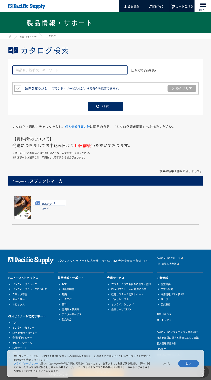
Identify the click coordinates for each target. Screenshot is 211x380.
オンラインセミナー (23, 327)
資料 (64, 304)
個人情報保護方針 (78, 126)
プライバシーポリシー (26, 363)
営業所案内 (167, 289)
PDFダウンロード (51, 204)
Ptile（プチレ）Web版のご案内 (129, 289)
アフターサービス (72, 314)
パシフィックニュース (24, 284)
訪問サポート (19, 348)
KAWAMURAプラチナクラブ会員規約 (177, 332)
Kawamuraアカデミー (25, 333)
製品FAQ (67, 319)
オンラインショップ (122, 304)
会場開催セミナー (22, 338)
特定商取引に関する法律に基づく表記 (178, 338)
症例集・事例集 (70, 309)
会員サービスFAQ (121, 309)
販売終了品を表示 (144, 70)
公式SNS (165, 304)
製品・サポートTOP (31, 36)
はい (188, 363)
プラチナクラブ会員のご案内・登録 (131, 284)
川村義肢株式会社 (166, 264)
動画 (64, 294)
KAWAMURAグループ (168, 258)
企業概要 (166, 284)
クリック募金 (19, 294)
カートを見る (164, 320)
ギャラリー (18, 299)
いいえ (166, 363)
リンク (164, 299)
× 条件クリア (182, 88)
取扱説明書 (68, 289)
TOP (14, 322)
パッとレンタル (120, 299)
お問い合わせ (164, 314)
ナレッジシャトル (22, 343)
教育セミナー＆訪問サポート (127, 294)
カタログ (67, 299)
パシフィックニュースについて (29, 289)
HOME (9, 35)
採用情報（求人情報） (173, 294)
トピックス (18, 304)
